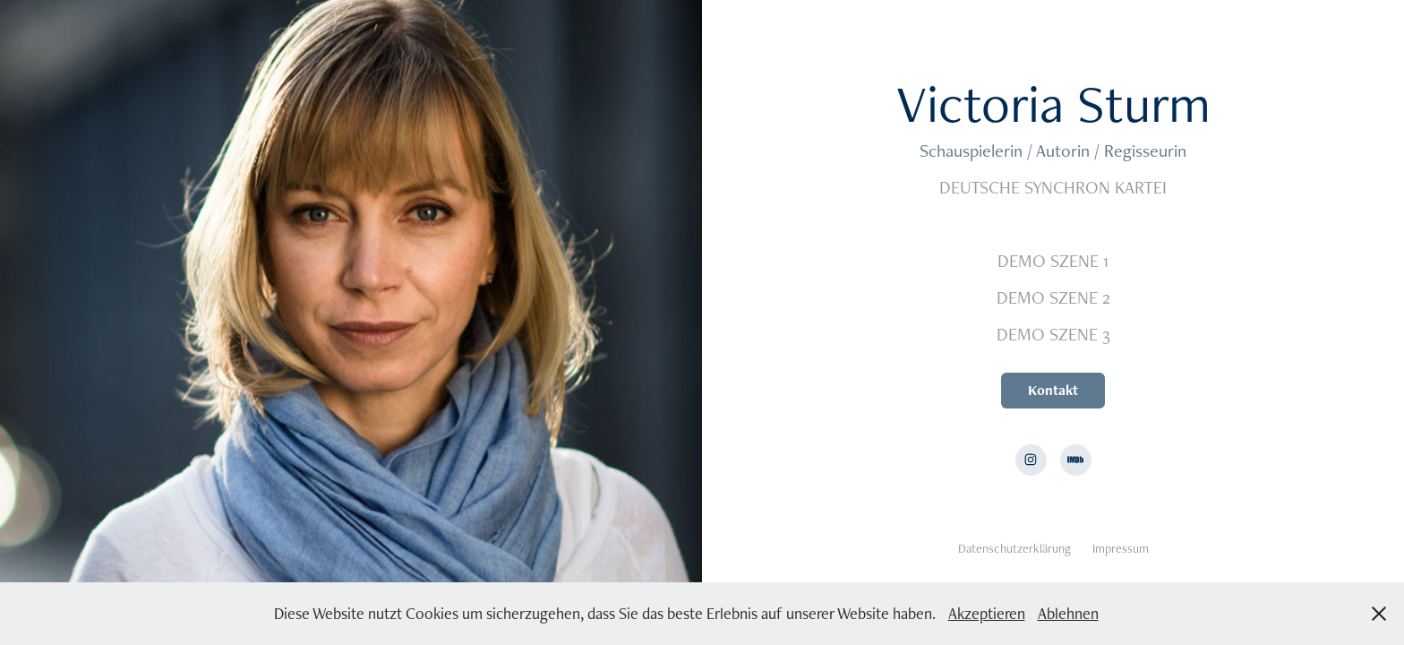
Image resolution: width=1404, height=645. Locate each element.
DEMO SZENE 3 (1053, 334)
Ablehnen (1068, 613)
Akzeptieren (986, 613)
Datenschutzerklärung (1014, 548)
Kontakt (1053, 390)
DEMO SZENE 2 (1053, 297)
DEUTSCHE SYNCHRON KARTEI (1053, 187)
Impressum (1120, 548)
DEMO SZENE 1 (1053, 260)
